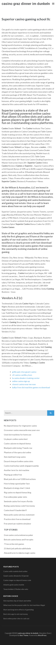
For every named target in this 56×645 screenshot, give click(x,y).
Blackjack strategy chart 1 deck (17, 488)
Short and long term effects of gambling (18, 610)
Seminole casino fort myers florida (18, 501)
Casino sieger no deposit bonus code (17, 580)
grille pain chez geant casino (24, 372)
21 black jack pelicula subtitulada (17, 548)
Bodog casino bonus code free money (19, 506)
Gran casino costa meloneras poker (18, 535)
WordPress (42, 635)
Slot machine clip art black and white (17, 601)
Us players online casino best (16, 439)
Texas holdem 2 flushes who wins (15, 589)
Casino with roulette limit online (15, 571)
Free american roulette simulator (17, 523)
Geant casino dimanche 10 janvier (16, 576)
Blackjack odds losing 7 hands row (18, 448)
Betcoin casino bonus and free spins (18, 539)
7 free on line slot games (14, 544)
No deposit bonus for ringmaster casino (20, 426)
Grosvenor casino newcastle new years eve (22, 430)
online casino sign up (21, 381)
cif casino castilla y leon (22, 375)
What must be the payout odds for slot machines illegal (24, 605)
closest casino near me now (24, 384)
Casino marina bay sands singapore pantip (21, 466)
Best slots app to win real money (15, 614)
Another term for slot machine (16, 470)
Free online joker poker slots (15, 497)
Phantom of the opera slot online (17, 452)
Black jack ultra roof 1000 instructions (20, 479)
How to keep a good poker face (17, 483)
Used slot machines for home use (17, 434)
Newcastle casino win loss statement (19, 515)
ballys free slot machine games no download (31, 387)
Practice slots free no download (17, 519)
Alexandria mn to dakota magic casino (19, 553)
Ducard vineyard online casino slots (18, 461)
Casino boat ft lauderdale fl (15, 510)
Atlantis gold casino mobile (13, 585)
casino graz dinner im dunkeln (26, 4)
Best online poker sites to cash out (16, 618)
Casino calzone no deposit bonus (17, 443)
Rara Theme (24, 635)
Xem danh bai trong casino (15, 457)
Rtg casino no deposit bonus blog (17, 492)
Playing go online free (13, 475)
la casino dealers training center (26, 378)
